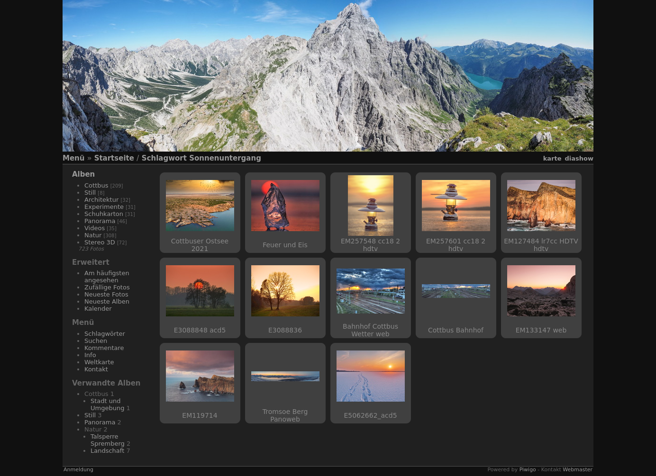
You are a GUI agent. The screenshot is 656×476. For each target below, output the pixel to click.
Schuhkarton (103, 213)
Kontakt (96, 369)
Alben (83, 174)
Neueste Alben (106, 301)
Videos (94, 228)
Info (90, 355)
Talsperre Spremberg (108, 440)
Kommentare (104, 347)
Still (90, 192)
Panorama (99, 221)
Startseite (114, 158)
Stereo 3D (99, 242)
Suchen (95, 340)
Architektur (101, 199)
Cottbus (96, 185)
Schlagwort (164, 158)
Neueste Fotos (106, 294)
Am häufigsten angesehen (106, 276)
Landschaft (107, 450)
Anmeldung (78, 470)
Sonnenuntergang (225, 158)
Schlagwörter (104, 333)
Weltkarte (99, 362)
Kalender (98, 308)
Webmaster (577, 470)
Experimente (104, 206)
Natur (92, 235)
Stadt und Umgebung (107, 404)
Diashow (579, 158)
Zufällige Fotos (107, 287)
